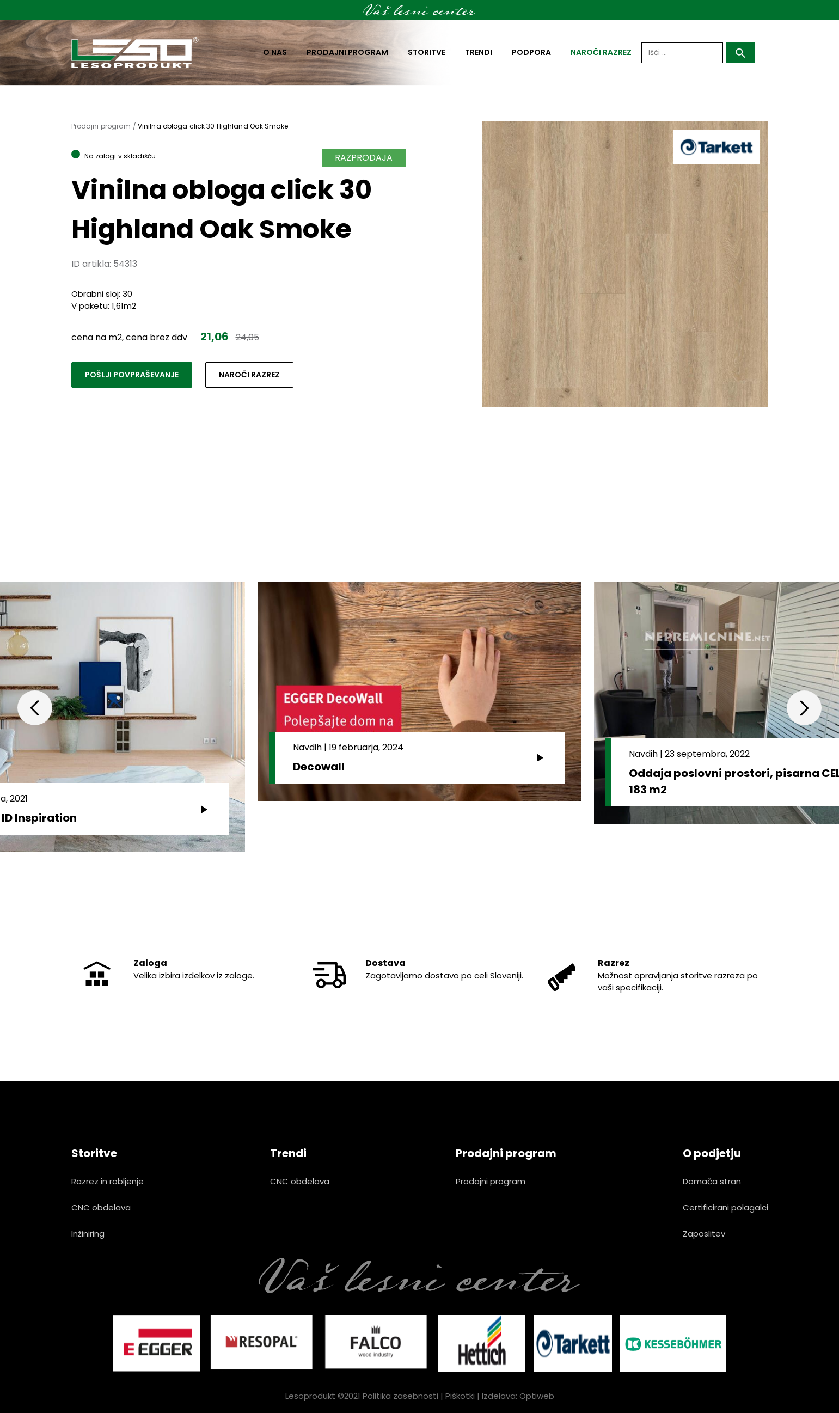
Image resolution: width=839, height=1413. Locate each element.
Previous (34, 707)
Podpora (531, 52)
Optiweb (536, 1396)
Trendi (478, 52)
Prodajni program (347, 52)
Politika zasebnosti (400, 1396)
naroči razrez (601, 52)
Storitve (426, 52)
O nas (275, 52)
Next (804, 707)
